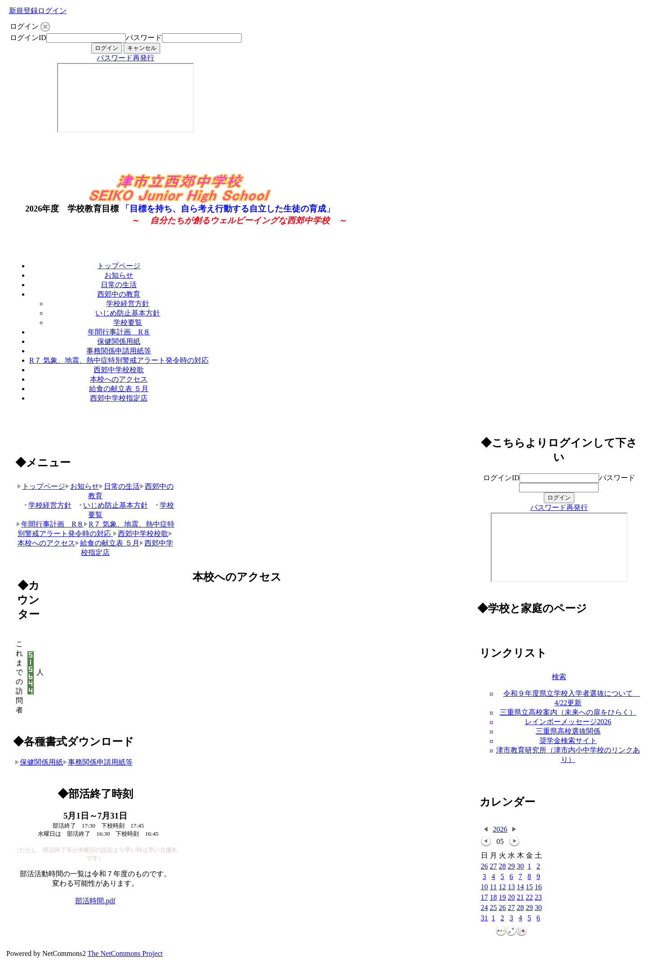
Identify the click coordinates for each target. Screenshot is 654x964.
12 (502, 887)
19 (502, 897)
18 (493, 897)
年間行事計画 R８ (119, 332)
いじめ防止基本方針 (127, 313)
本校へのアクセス (119, 379)
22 (529, 897)
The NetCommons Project (125, 953)
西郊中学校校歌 (119, 370)
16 (538, 887)
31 (484, 918)
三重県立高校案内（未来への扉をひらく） (568, 712)
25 (493, 908)
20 (511, 897)
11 (493, 887)
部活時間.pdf (95, 901)
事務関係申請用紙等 (118, 351)
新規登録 (23, 10)
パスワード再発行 (125, 58)
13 (511, 887)
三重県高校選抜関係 (568, 731)
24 (484, 908)
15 (529, 887)
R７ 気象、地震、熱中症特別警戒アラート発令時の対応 (119, 360)
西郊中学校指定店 (119, 398)
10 (484, 887)
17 (484, 897)
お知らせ (118, 275)
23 (538, 897)
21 (520, 897)
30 (520, 866)
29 (511, 866)
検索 (559, 676)
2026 (500, 829)
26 (484, 866)
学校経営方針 (127, 303)
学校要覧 (127, 322)
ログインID (28, 37)
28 (502, 866)
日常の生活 (119, 284)
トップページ (118, 266)
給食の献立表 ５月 (118, 388)
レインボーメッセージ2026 (568, 721)
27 (493, 866)
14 (520, 887)
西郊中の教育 (118, 294)
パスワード (144, 37)
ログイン (52, 10)
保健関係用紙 (118, 341)
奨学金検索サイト (568, 740)
